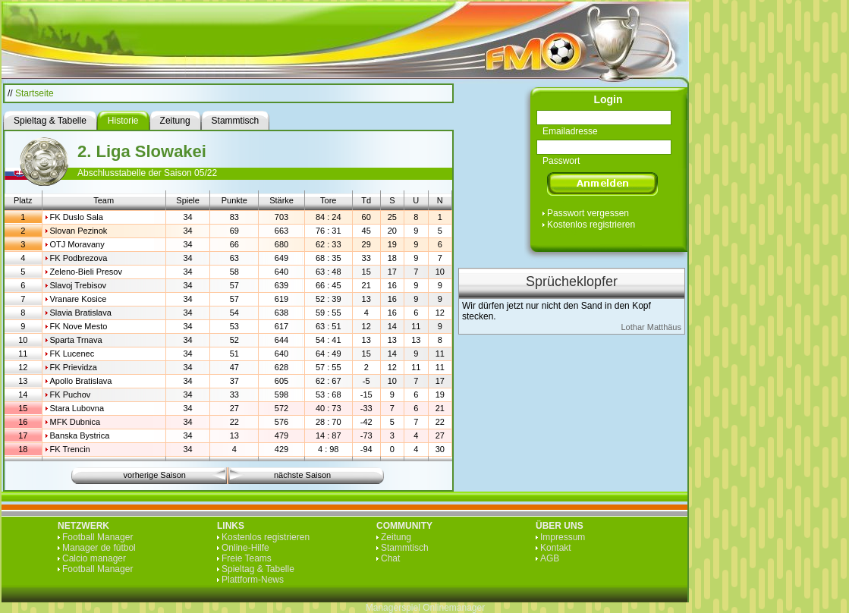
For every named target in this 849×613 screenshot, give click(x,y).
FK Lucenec (72, 353)
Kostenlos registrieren (591, 224)
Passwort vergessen (588, 213)
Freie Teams (247, 558)
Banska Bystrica (80, 435)
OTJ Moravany (77, 244)
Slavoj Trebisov (78, 285)
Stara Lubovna (77, 408)
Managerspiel (393, 607)
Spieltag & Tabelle (258, 569)
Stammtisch (405, 547)
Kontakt (555, 547)
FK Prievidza (73, 367)
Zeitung (396, 537)
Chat (390, 558)
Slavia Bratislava (81, 312)
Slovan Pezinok (79, 230)
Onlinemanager (454, 607)
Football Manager (97, 537)
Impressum (562, 537)
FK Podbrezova (79, 257)
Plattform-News (253, 579)
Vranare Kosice (78, 298)
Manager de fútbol (99, 547)
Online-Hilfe (245, 547)
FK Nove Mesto (79, 326)
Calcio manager (94, 558)
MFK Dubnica (75, 421)
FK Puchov (70, 394)
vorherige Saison (154, 474)
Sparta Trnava (76, 339)
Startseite (34, 93)
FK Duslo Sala (76, 217)
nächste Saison (302, 474)
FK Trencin (70, 449)
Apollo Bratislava (81, 380)
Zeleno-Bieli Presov (86, 271)
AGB (549, 558)
